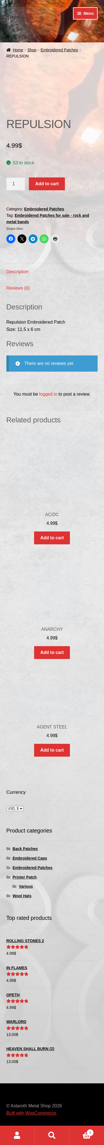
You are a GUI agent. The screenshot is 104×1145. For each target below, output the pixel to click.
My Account (17, 1135)
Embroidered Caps (29, 858)
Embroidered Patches (59, 50)
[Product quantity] (15, 183)
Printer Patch (24, 877)
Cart (81, 1131)
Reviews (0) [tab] (18, 288)
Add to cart (47, 183)
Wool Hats (21, 896)
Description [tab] (17, 271)
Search (52, 1135)
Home (18, 50)
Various (26, 886)
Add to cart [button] (52, 537)
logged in (48, 394)
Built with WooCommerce (31, 1113)
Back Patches (25, 848)
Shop (32, 50)
